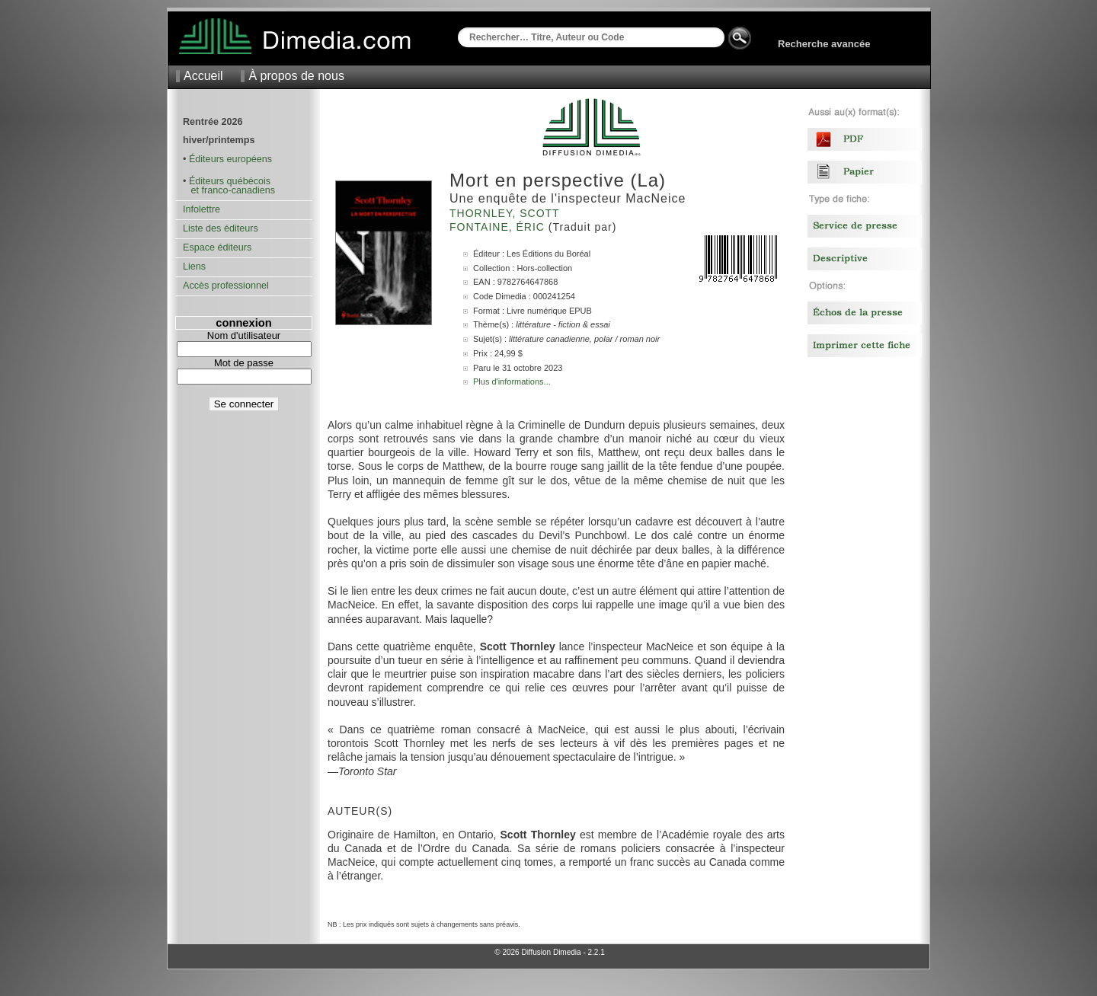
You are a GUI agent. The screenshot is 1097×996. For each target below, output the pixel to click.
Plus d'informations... (512, 381)
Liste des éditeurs (220, 228)
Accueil (203, 75)
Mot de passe (243, 363)
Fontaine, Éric (498, 227)
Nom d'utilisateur (243, 335)
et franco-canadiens (229, 190)
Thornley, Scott (506, 213)
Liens (194, 266)
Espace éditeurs (217, 247)
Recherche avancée (824, 43)
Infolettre (201, 209)
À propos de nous (296, 75)
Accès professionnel (226, 285)
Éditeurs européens (230, 159)
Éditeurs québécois (229, 181)
